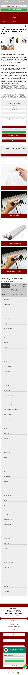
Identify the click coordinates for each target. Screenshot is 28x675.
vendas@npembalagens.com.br (14, 626)
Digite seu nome (14, 105)
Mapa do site (14, 665)
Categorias (9, 26)
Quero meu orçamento (14, 154)
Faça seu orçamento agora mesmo (14, 6)
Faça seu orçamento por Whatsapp (14, 9)
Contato (14, 21)
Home (3, 17)
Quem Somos (12, 17)
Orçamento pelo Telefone (14, 135)
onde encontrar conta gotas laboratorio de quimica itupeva (4, 27)
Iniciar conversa (14, 661)
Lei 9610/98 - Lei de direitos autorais (14, 601)
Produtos (5, 21)
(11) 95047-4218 (14, 624)
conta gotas (15, 26)
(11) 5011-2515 (14, 622)
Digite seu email (14, 109)
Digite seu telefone (14, 113)
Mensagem (14, 116)
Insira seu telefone (8, 655)
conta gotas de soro (22, 26)
